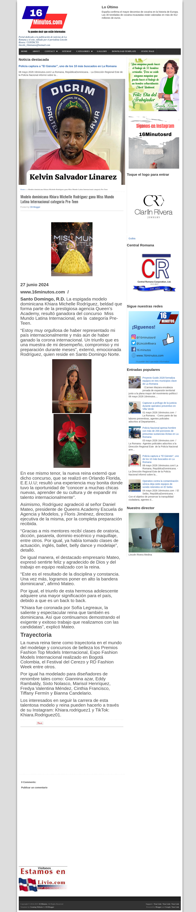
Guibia (132, 238)
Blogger (158, 907)
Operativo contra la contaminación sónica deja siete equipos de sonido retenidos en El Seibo (160, 484)
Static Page (147, 51)
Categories (83, 51)
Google (168, 907)
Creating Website (36, 907)
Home (24, 51)
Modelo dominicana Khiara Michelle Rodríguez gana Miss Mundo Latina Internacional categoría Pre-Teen (67, 199)
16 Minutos (43, 904)
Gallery (102, 51)
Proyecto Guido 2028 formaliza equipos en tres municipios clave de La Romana (159, 380)
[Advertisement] (46, 750)
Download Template (124, 51)
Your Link (157, 904)
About (36, 51)
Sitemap (66, 51)
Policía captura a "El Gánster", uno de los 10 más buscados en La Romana (68, 66)
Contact (50, 51)
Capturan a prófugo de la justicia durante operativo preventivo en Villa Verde (159, 406)
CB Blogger (35, 207)
